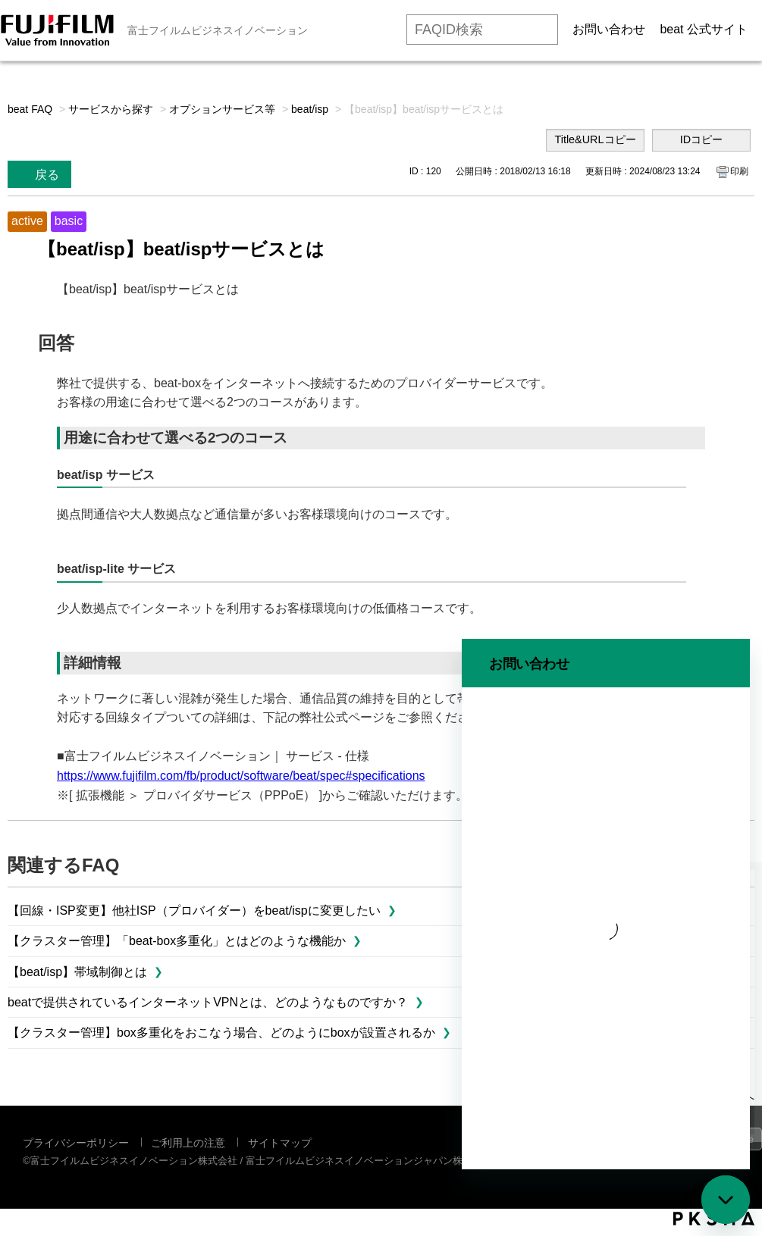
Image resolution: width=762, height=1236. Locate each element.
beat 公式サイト (704, 29)
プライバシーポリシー (76, 1143)
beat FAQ (30, 109)
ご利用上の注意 (188, 1143)
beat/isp (309, 109)
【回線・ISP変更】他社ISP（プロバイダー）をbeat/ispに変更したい (194, 910)
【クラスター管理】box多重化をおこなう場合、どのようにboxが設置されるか (221, 1032)
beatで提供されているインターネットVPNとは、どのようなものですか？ (208, 1002)
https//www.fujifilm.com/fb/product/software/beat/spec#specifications (241, 775)
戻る (47, 174)
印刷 (739, 171)
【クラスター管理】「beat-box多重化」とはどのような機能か (177, 940)
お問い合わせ (608, 29)
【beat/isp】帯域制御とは (77, 971)
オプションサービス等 (222, 109)
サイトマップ (280, 1143)
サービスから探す (110, 109)
